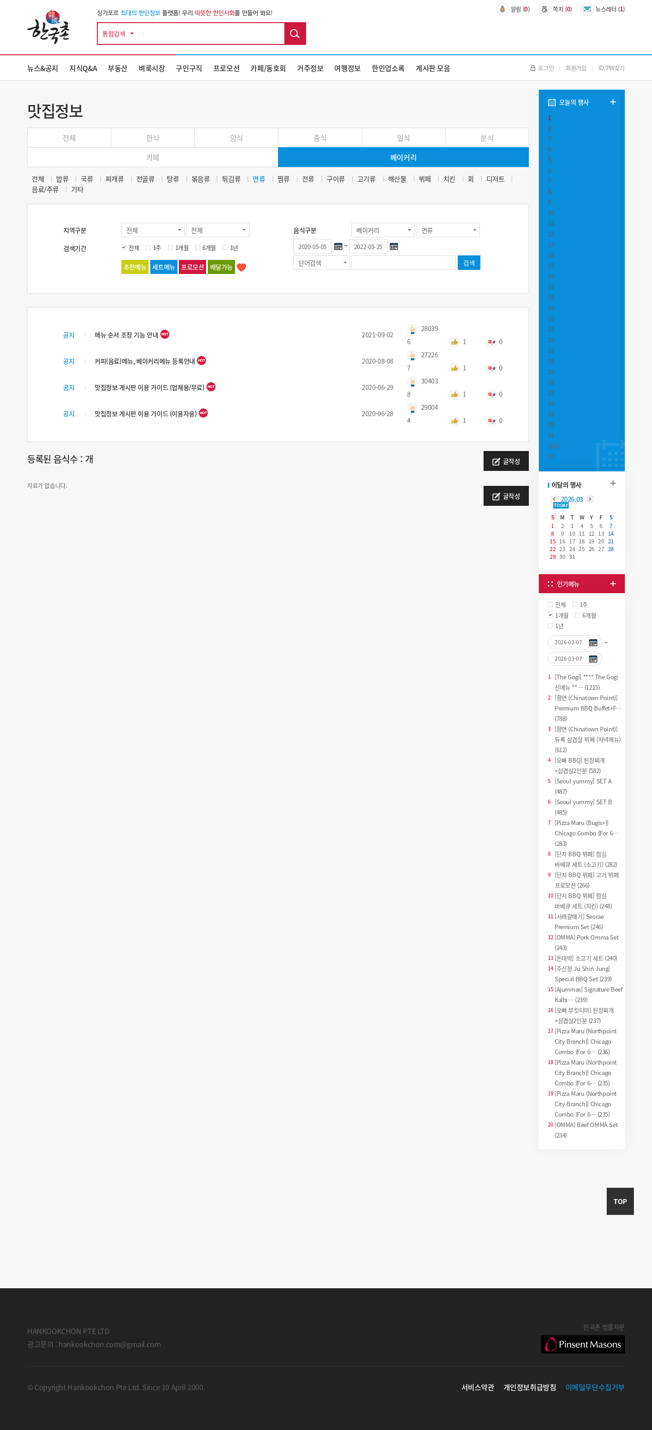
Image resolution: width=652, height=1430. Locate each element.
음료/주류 (45, 189)
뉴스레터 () (603, 9)
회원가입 (576, 67)
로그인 (542, 67)
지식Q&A (83, 67)
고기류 (366, 179)
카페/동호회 (268, 67)
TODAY (561, 505)
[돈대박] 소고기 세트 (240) (586, 958)
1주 (157, 247)
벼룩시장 (152, 67)
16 (551, 276)
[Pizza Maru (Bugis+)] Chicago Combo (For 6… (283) (586, 832)
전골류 (145, 179)
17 (551, 287)
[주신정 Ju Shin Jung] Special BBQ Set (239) (583, 973)
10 (551, 212)
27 (551, 393)
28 (551, 403)
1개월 (182, 247)
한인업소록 (388, 67)
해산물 (397, 179)
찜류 (284, 179)
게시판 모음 (433, 67)
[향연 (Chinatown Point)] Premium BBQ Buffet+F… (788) (588, 707)
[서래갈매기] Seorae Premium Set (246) (579, 921)
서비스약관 (477, 1387)
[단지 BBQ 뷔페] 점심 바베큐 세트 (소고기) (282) (586, 859)
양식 (236, 137)
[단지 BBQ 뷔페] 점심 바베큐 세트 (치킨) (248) (583, 900)
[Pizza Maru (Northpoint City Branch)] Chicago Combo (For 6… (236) (586, 1041)
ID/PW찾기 (612, 67)
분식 (487, 137)
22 (551, 340)
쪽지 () (555, 9)
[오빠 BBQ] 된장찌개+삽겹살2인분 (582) (580, 765)
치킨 (449, 179)
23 (551, 350)
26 (551, 382)
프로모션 (226, 67)
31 (551, 435)
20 (551, 318)
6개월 (209, 247)
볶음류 (201, 179)
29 (551, 413)
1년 (234, 247)
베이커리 (403, 157)
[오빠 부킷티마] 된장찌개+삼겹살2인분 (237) (584, 1015)
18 (551, 297)
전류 (308, 179)
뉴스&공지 (42, 67)
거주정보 (310, 67)
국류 (87, 179)
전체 (69, 137)
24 (551, 361)
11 (551, 223)
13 (551, 244)
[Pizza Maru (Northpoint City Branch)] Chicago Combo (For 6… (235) (586, 1072)
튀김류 (231, 179)
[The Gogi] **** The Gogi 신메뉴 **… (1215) (586, 681)
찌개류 (114, 179)
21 (551, 329)
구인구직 (189, 67)
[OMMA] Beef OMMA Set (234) (586, 1129)
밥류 (62, 179)
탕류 (173, 179)
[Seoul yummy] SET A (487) (583, 786)
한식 (152, 137)
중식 (319, 137)
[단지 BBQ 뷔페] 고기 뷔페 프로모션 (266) (586, 879)
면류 (259, 179)
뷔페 (425, 179)
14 (551, 255)
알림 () (513, 9)
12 (551, 234)
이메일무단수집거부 (595, 1387)
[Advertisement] (582, 1219)
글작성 (506, 461)
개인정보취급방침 (529, 1387)
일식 (403, 137)
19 (551, 308)
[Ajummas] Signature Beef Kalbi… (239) (589, 994)
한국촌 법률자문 (583, 1337)
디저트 (495, 179)
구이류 (335, 179)
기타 (77, 189)
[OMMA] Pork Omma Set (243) (586, 942)
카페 (152, 157)
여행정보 (347, 67)
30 (551, 424)
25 (551, 371)
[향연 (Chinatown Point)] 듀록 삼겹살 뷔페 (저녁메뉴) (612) (588, 739)
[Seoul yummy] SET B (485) (583, 806)
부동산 (118, 67)
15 (551, 265)
